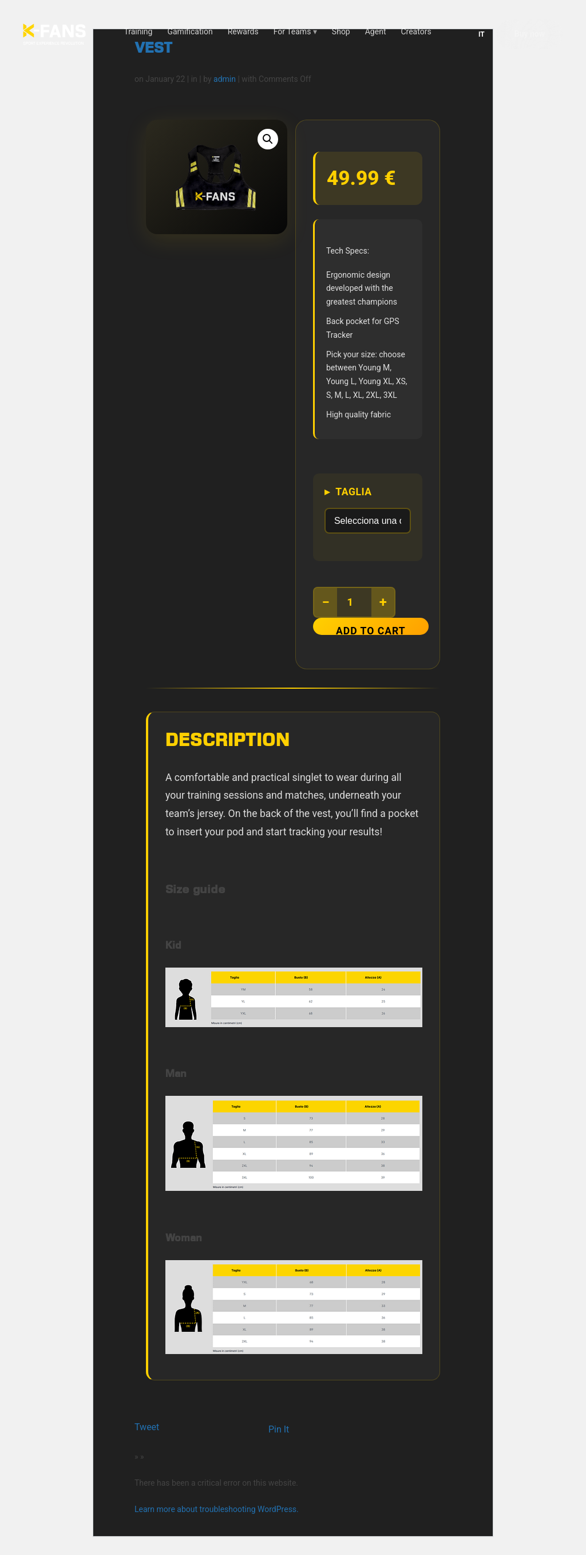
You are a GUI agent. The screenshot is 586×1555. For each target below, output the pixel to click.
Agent (375, 30)
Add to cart (374, 629)
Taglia (357, 491)
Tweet (146, 1427)
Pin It (278, 1429)
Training (138, 30)
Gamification (189, 30)
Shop (341, 30)
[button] (268, 138)
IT (481, 34)
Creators (416, 30)
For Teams (292, 30)
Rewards (243, 30)
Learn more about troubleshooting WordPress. (216, 1509)
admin (224, 78)
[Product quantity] (357, 601)
